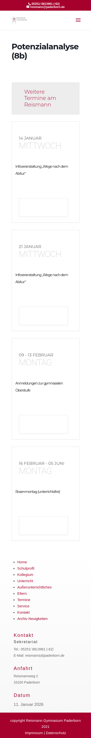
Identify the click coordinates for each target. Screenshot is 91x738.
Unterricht (25, 581)
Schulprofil (25, 568)
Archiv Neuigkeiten (32, 619)
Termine (23, 600)
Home (22, 562)
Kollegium (25, 574)
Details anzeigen (43, 208)
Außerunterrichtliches (34, 587)
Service (23, 606)
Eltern (22, 593)
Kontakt (23, 612)
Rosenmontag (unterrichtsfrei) (38, 491)
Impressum (34, 733)
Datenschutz (56, 733)
